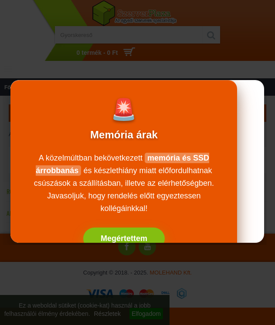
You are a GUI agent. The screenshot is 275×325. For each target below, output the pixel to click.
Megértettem (124, 238)
